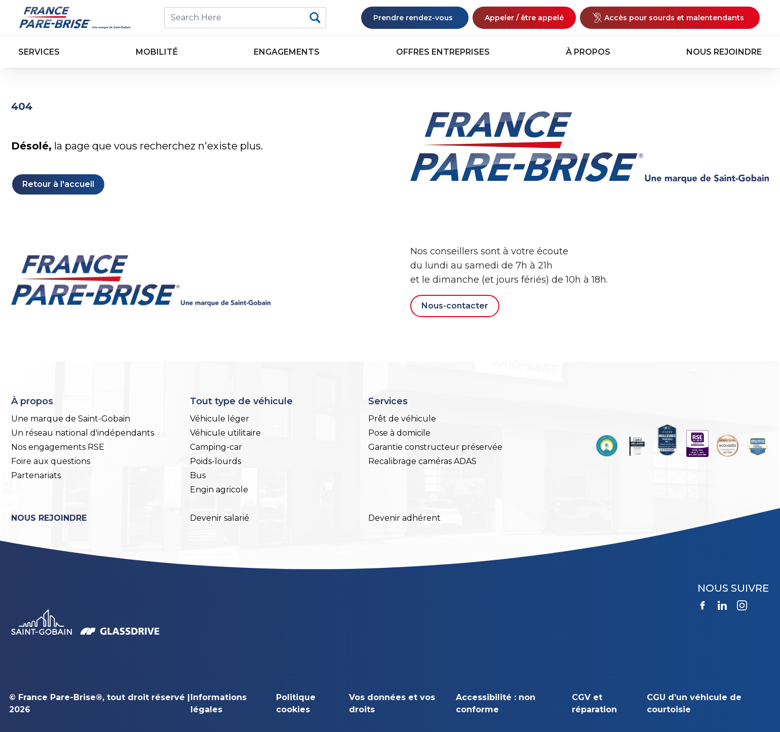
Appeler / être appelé (524, 17)
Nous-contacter (454, 306)
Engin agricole (219, 489)
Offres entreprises (443, 52)
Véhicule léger (219, 418)
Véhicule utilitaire (225, 433)
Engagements (287, 52)
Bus (198, 475)
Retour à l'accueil (58, 184)
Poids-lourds (215, 461)
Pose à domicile (399, 433)
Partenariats (36, 475)
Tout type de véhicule (241, 401)
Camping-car (216, 447)
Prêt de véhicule (402, 418)
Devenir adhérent (404, 518)
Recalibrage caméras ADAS (422, 461)
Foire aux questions (50, 461)
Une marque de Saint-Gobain (70, 418)
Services (39, 52)
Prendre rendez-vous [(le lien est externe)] (414, 18)
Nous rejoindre (724, 52)
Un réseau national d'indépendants (82, 433)
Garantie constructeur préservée (435, 447)
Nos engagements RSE (57, 447)
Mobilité (157, 52)
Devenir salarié (219, 518)
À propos (588, 52)
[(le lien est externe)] (670, 18)
